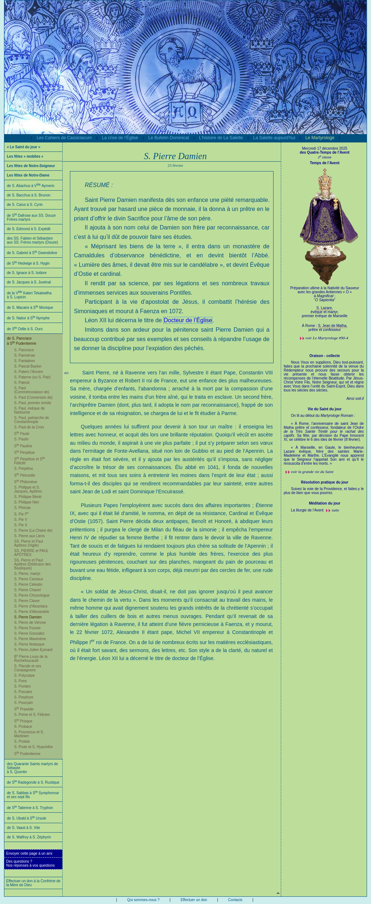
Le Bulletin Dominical (168, 137)
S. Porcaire (23, 692)
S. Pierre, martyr (27, 574)
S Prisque (23, 721)
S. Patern (28, 372)
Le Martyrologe (319, 137)
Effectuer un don (193, 900)
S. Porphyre (23, 697)
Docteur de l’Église (188, 320)
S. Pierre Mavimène (30, 639)
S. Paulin (21, 439)
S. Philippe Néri (26, 502)
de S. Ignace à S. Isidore (27, 273)
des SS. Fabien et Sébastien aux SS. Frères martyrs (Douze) (32, 240)
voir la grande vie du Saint (312, 471)
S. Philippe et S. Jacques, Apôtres (28, 489)
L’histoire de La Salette (221, 137)
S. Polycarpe (24, 675)
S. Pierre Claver (27, 601)
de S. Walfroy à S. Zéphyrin (29, 837)
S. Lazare (324, 308)
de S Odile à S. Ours (25, 329)
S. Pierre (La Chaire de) (33, 530)
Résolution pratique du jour (325, 482)
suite (335, 510)
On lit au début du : (324, 439)
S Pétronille (24, 475)
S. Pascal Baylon (28, 366)
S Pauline (23, 446)
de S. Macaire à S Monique (30, 308)
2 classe (324, 157)
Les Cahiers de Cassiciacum (64, 137)
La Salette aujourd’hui (274, 137)
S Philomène (25, 482)
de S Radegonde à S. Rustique (33, 782)
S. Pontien (22, 686)
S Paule (21, 434)
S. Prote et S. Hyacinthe (33, 747)
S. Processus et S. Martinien (29, 734)
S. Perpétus (23, 468)
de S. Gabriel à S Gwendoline (32, 253)
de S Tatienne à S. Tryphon (30, 808)
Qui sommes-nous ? (143, 900)
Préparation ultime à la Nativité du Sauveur (324, 296)
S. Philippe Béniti (28, 497)
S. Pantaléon (24, 361)
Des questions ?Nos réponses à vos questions (30, 863)
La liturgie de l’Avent (308, 510)
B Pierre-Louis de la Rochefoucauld (30, 659)
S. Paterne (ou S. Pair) (32, 377)
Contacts (235, 900)
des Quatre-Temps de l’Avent (324, 152)
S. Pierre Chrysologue (32, 595)
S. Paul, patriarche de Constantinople (31, 420)
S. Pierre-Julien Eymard (33, 650)
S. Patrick (22, 383)
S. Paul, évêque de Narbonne (29, 410)
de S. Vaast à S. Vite (23, 828)
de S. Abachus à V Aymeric (31, 186)
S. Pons (20, 681)
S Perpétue (24, 453)
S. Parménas (24, 355)
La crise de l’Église (120, 137)
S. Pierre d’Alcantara (30, 606)
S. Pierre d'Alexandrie (31, 612)
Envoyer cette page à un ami (29, 853)
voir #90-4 (326, 338)
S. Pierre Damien (28, 617)
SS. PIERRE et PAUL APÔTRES (31, 553)
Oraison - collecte (324, 356)
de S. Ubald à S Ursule (26, 818)
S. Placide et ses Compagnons (27, 668)
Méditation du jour (325, 503)
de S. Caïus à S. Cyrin (25, 205)
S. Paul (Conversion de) (33, 397)
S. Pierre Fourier (27, 628)
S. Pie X (20, 525)
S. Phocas (22, 508)
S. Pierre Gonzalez (29, 633)
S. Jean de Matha (332, 326)
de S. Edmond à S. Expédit (28, 229)
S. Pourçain (23, 703)
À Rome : (310, 326)
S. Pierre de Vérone (30, 623)
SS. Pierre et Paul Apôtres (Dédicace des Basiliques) (32, 564)
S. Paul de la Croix (29, 427)
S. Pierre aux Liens (29, 536)
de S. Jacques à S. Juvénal (29, 282)
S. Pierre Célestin (28, 584)
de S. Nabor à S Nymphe (28, 318)
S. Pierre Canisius (28, 579)
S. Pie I (21, 514)
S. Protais (22, 741)
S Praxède (24, 709)
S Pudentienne (27, 754)
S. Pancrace (24, 350)
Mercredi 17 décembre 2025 (324, 148)
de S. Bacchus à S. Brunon (28, 195)
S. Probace (23, 727)
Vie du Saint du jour (325, 409)
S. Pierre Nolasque (29, 644)
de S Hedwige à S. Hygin (28, 263)
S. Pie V (20, 520)
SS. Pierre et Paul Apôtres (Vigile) (28, 543)
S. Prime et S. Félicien (32, 715)
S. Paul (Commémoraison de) (31, 390)
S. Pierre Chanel (27, 590)
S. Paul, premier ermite (32, 403)
